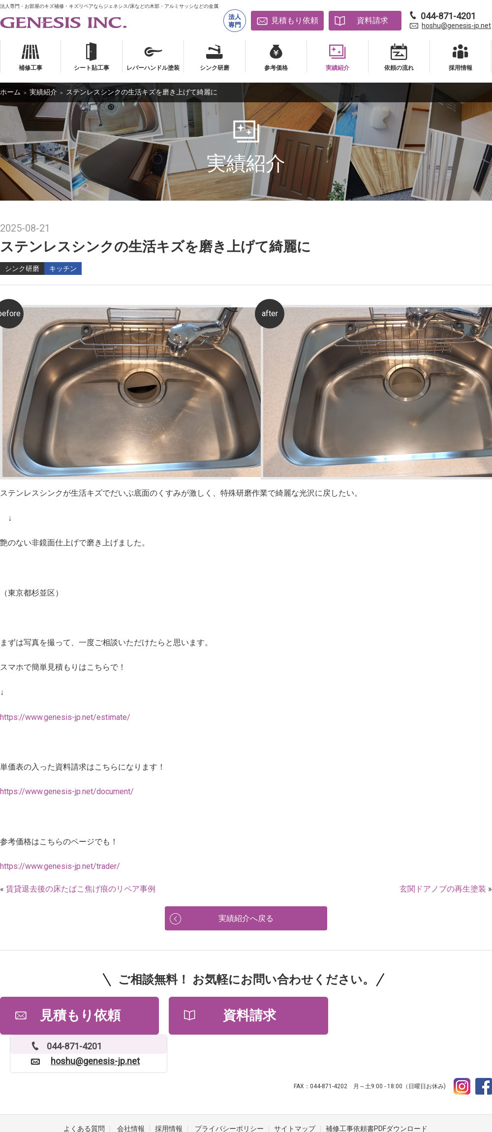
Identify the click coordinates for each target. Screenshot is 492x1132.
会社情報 (131, 1093)
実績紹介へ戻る (246, 919)
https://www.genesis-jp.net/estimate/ (65, 717)
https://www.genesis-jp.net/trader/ (60, 866)
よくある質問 (84, 1093)
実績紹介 (43, 92)
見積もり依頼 (294, 20)
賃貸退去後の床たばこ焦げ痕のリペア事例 (80, 889)
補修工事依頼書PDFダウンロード (377, 1093)
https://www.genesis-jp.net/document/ (67, 791)
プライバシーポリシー (229, 1093)
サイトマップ (294, 1093)
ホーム (10, 92)
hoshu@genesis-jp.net (456, 26)
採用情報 (169, 1093)
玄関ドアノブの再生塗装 (443, 889)
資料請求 (372, 20)
